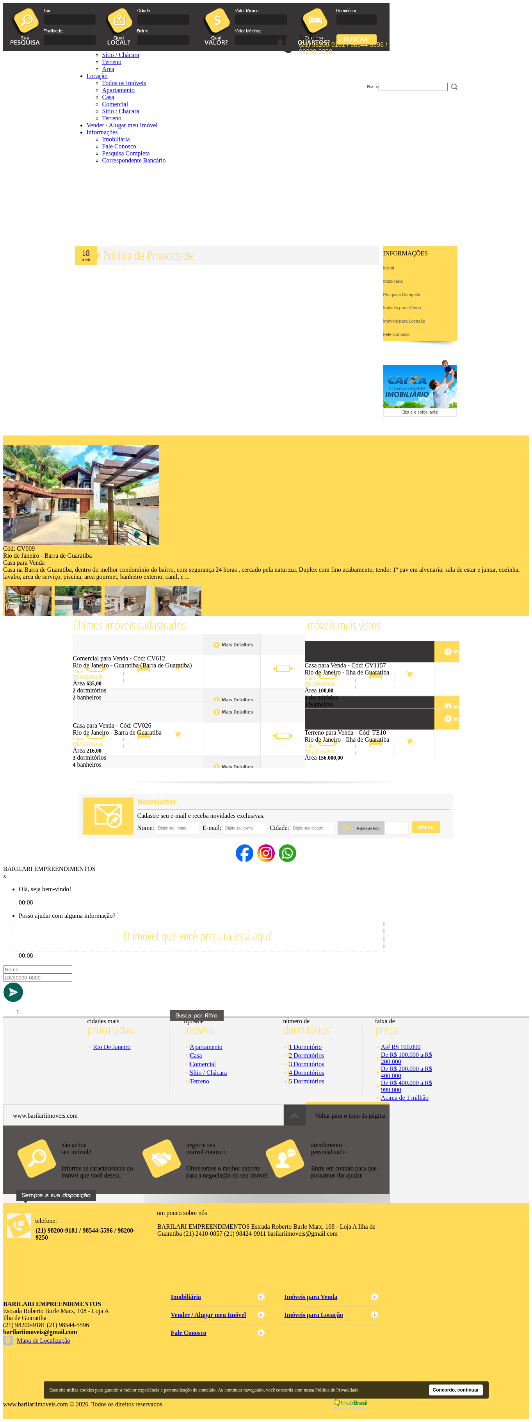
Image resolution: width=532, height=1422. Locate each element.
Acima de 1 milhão (405, 1097)
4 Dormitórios (306, 1072)
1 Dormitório (305, 1047)
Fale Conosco (119, 146)
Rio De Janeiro (112, 1047)
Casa (108, 97)
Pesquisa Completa (126, 153)
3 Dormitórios (306, 1064)
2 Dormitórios (306, 1055)
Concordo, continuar (456, 1390)
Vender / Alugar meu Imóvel (122, 125)
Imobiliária (116, 139)
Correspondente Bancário (134, 160)
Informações (102, 132)
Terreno (112, 118)
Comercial (115, 104)
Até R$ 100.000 (401, 1047)
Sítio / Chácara (120, 111)
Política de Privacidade (337, 1390)
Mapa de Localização (43, 1340)
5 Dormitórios (306, 1081)
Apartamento (206, 1047)
